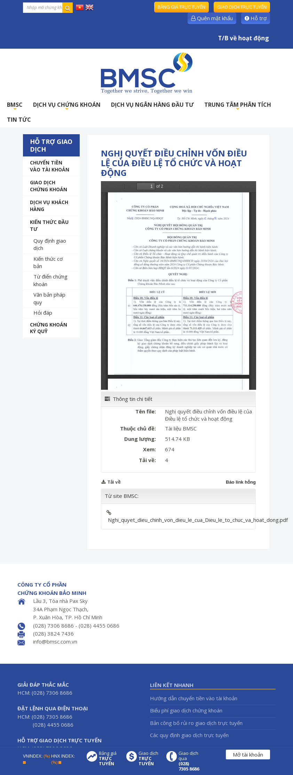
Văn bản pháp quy (49, 298)
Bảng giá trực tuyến (181, 7)
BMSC (15, 106)
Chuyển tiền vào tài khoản (49, 166)
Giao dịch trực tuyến (242, 7)
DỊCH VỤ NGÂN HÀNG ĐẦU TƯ (152, 104)
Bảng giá (109, 758)
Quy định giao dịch (49, 244)
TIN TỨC (19, 119)
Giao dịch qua (189, 761)
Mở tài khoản (248, 754)
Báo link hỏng (241, 482)
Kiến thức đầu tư (49, 225)
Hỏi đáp (42, 312)
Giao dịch (148, 758)
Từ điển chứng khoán (50, 280)
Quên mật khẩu (212, 18)
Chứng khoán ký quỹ (48, 328)
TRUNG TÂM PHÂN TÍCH (237, 106)
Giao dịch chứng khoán (48, 186)
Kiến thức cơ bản (48, 262)
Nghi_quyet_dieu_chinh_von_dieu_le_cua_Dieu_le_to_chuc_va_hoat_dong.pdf (198, 519)
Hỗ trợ (256, 18)
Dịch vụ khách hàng (49, 205)
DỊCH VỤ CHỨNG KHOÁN (67, 106)
